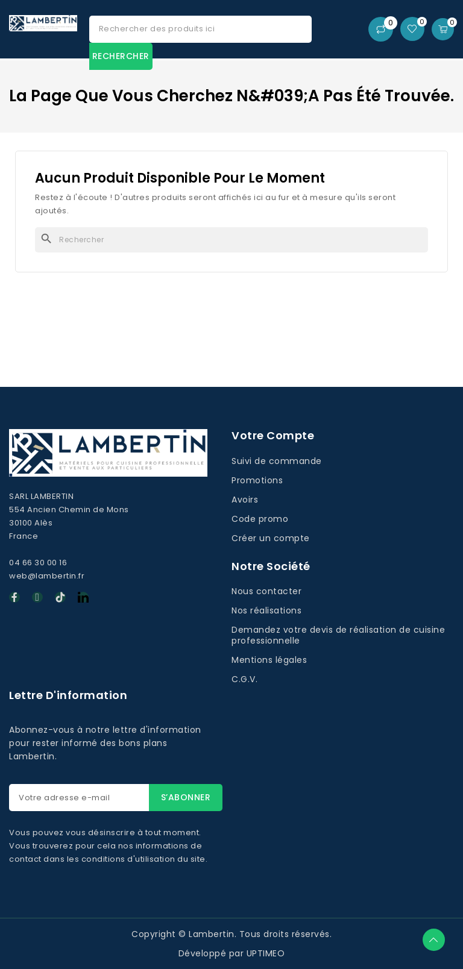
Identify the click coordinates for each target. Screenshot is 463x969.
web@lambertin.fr (46, 576)
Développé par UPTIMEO (231, 953)
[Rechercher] (231, 239)
